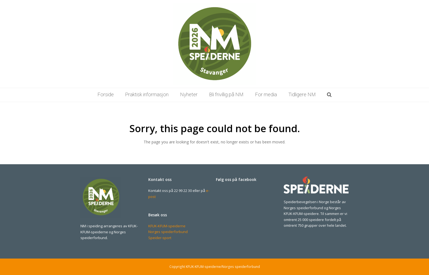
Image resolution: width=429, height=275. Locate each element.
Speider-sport (159, 237)
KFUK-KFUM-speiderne (166, 225)
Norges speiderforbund (168, 231)
